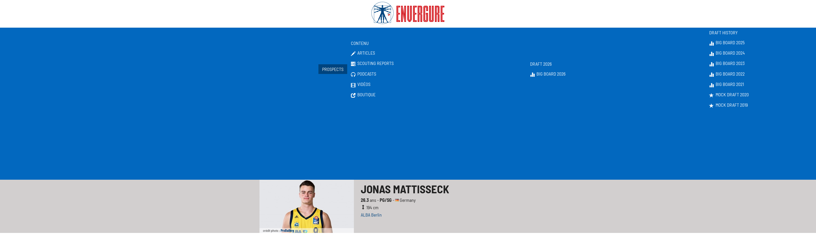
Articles (363, 53)
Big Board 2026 (547, 74)
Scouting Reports (372, 63)
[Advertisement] (408, 145)
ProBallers (287, 230)
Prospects (333, 69)
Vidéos (360, 84)
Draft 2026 (541, 64)
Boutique (363, 95)
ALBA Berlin (371, 214)
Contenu (360, 43)
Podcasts (363, 74)
